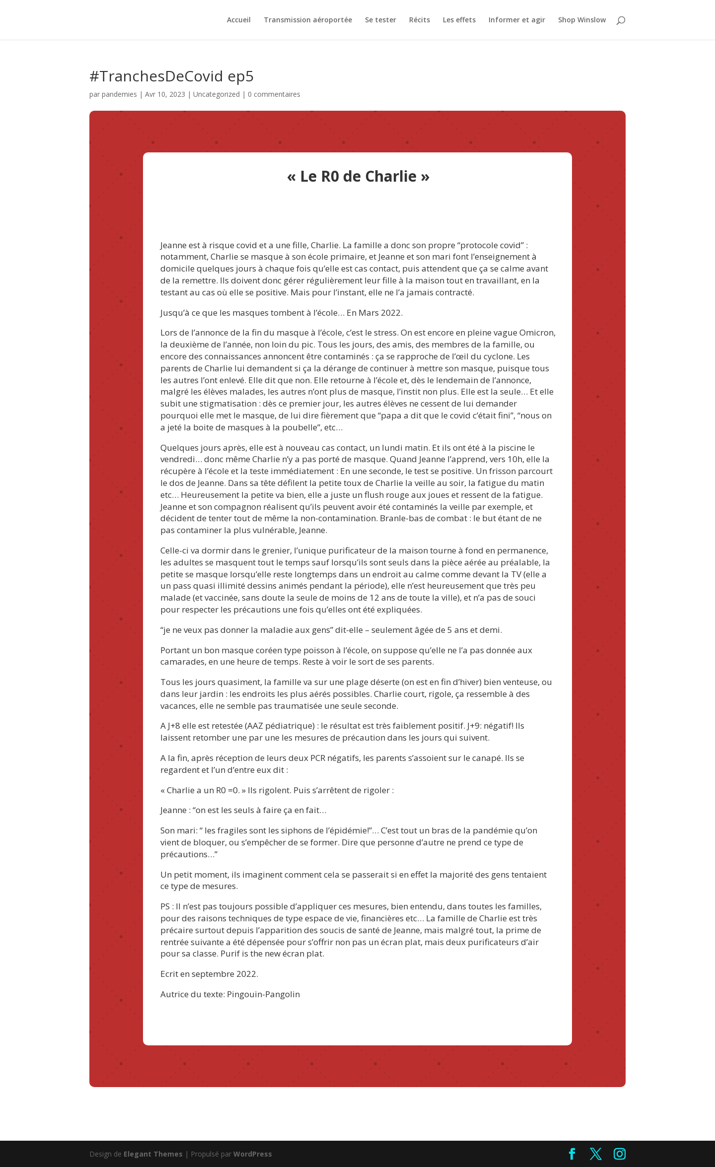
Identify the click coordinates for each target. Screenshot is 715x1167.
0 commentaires (274, 94)
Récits (419, 20)
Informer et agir (517, 20)
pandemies (119, 94)
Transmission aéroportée (308, 20)
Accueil (239, 20)
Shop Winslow (582, 20)
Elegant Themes (153, 1154)
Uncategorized (216, 94)
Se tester (380, 20)
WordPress (252, 1154)
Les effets (459, 20)
